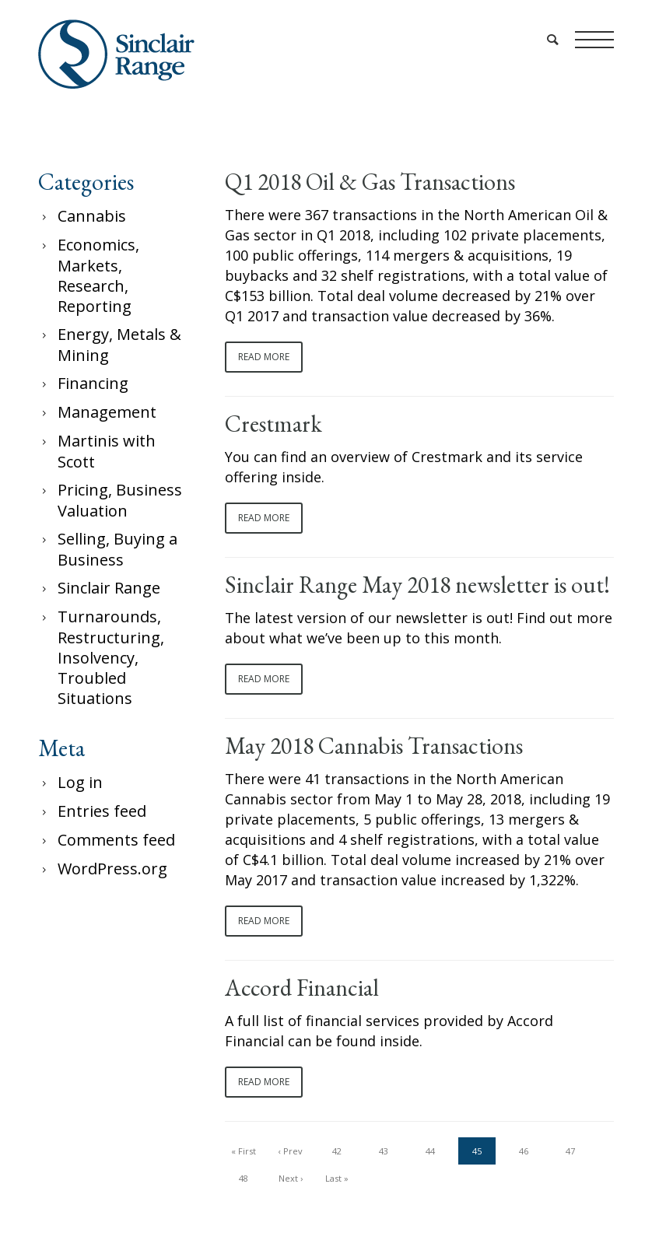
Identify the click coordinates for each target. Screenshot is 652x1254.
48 (243, 1178)
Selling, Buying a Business (117, 549)
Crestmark (273, 424)
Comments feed (116, 839)
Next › (291, 1178)
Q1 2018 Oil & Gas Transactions (370, 182)
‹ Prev (291, 1151)
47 (570, 1151)
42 (337, 1151)
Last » (337, 1178)
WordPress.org (112, 868)
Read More (263, 356)
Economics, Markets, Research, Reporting (98, 275)
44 (430, 1151)
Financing (93, 383)
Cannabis (92, 215)
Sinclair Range (109, 587)
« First (243, 1151)
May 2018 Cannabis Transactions (374, 746)
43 (383, 1151)
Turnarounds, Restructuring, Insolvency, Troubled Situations (111, 657)
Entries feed (102, 810)
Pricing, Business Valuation (120, 500)
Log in (80, 782)
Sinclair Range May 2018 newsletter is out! (417, 585)
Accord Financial (302, 988)
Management (107, 411)
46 (523, 1151)
